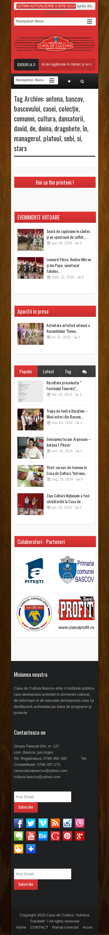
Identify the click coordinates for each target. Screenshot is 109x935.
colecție (68, 108)
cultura (46, 118)
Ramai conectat (65, 927)
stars (20, 148)
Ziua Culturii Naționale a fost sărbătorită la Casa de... (68, 498)
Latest (48, 371)
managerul (27, 138)
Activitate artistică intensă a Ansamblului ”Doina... (68, 328)
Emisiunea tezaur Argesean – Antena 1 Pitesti (69, 442)
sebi (69, 138)
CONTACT (39, 927)
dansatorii (70, 118)
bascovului (27, 108)
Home (21, 927)
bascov (74, 98)
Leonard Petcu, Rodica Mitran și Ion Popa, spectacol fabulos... (69, 265)
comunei (24, 118)
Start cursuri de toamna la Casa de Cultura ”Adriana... (67, 470)
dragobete (67, 128)
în (85, 128)
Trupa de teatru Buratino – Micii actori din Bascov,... (67, 414)
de (32, 128)
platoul (52, 138)
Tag (68, 371)
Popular (25, 371)
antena (54, 98)
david (20, 128)
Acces (88, 927)
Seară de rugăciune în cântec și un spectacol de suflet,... (68, 234)
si (79, 138)
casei (49, 108)
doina (44, 128)
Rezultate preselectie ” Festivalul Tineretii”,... (64, 385)
